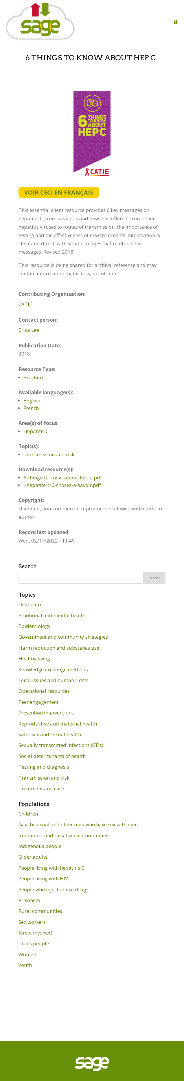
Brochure (34, 377)
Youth (25, 965)
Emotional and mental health (52, 615)
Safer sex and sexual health (50, 734)
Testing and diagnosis (44, 766)
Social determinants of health (52, 756)
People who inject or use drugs (54, 889)
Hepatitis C (36, 431)
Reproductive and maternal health (58, 723)
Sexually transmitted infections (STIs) (61, 745)
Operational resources (44, 691)
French (31, 408)
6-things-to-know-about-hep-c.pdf (62, 477)
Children (28, 813)
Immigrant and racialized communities (63, 835)
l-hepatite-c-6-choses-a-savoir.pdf (62, 485)
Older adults (33, 856)
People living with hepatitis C (51, 867)
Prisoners (29, 900)
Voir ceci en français (58, 192)
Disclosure (31, 604)
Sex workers (32, 922)
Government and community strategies (63, 636)
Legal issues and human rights (54, 680)
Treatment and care (41, 788)
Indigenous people (40, 846)
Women (27, 954)
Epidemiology (35, 626)
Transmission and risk (48, 454)
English (31, 400)
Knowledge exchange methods (53, 669)
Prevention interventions (46, 712)
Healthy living (34, 658)
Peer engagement (38, 702)
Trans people (34, 943)
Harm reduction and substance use (59, 647)
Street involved (35, 932)
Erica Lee (29, 330)
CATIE (25, 304)
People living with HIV (43, 878)
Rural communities (40, 911)
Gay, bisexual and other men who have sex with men (78, 824)
